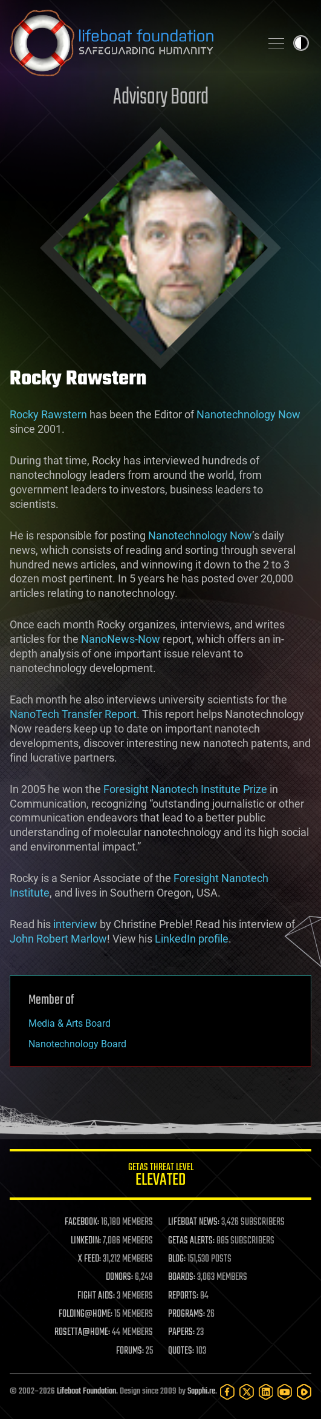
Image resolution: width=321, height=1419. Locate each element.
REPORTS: (183, 1296)
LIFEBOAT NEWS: (193, 1222)
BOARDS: (181, 1277)
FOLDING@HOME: (85, 1314)
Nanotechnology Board (77, 1044)
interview (75, 924)
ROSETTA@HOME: (82, 1332)
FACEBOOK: (82, 1222)
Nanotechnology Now (248, 414)
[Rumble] (304, 1392)
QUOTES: (181, 1351)
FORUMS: (130, 1351)
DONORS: (119, 1277)
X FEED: (89, 1259)
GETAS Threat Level (160, 1176)
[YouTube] (284, 1392)
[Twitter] (246, 1392)
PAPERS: (181, 1332)
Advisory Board (161, 98)
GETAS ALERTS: (191, 1241)
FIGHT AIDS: (96, 1296)
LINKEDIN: (86, 1241)
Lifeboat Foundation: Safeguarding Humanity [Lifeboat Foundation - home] (130, 43)
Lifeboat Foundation (86, 1391)
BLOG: (177, 1259)
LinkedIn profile (192, 938)
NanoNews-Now (120, 639)
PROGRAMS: (186, 1314)
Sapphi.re (201, 1391)
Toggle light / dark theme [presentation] (301, 43)
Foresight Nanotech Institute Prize (185, 789)
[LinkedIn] (266, 1392)
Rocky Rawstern (48, 414)
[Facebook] (227, 1392)
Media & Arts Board (69, 1023)
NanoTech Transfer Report (73, 714)
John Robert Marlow (58, 938)
